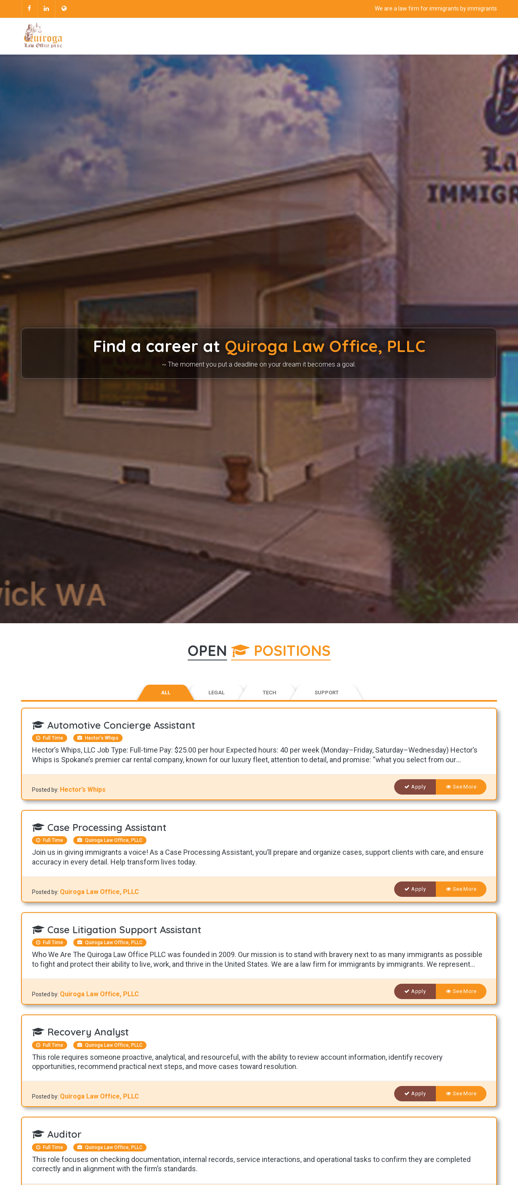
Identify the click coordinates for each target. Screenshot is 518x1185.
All (165, 692)
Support (326, 692)
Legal (216, 692)
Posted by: (46, 789)
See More (461, 787)
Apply (415, 787)
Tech (269, 692)
